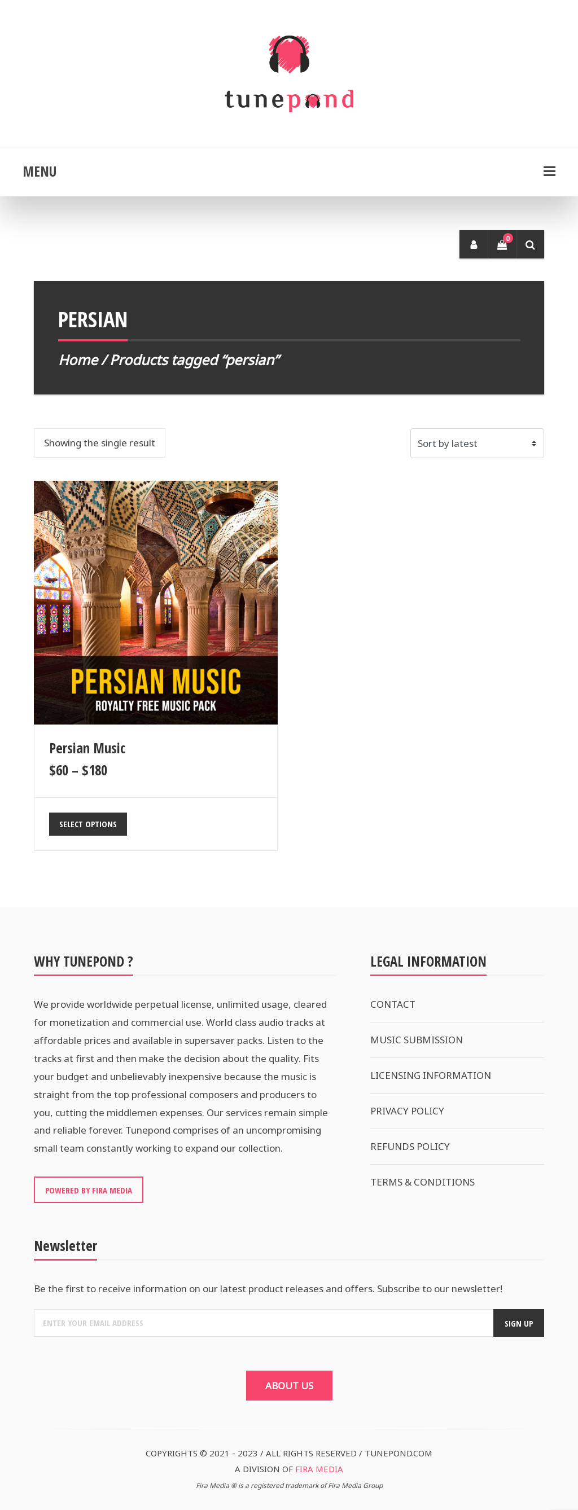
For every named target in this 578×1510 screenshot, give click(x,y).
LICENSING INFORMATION (430, 1075)
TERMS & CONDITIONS (422, 1181)
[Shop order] (477, 443)
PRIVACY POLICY (407, 1110)
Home (78, 359)
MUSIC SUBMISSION (416, 1039)
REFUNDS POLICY (410, 1146)
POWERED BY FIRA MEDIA (88, 1190)
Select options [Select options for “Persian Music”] (88, 823)
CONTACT (392, 1004)
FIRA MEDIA (319, 1468)
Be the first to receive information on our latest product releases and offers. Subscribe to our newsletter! (268, 1288)
